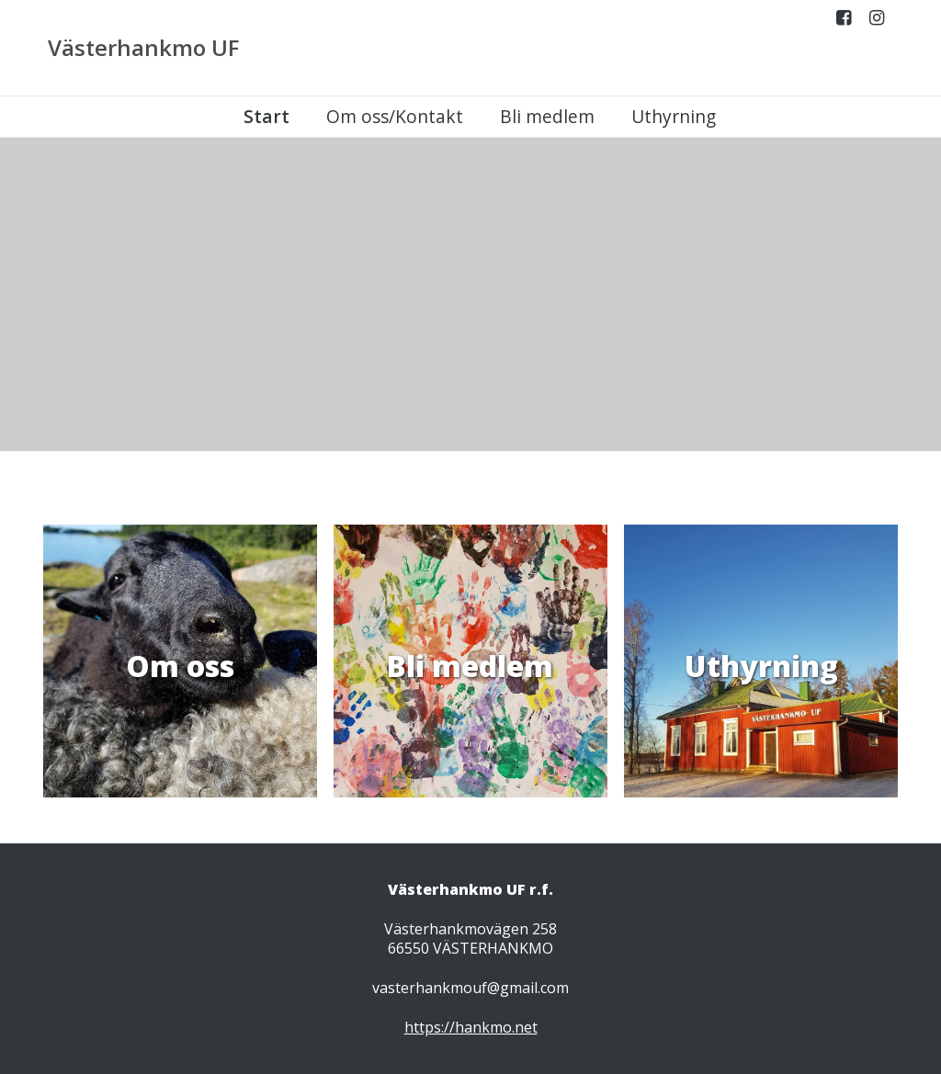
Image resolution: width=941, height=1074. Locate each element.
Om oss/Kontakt (394, 116)
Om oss (180, 665)
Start (266, 116)
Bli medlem (547, 116)
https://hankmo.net (471, 1027)
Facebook (843, 21)
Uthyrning (673, 116)
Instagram (876, 21)
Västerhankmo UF (143, 48)
